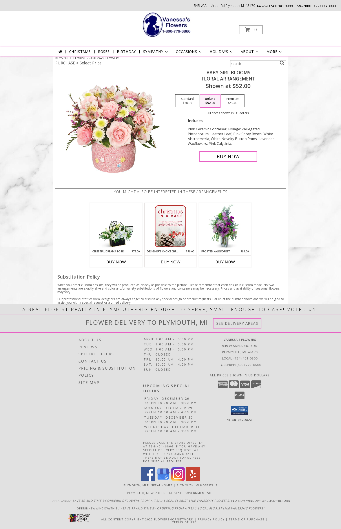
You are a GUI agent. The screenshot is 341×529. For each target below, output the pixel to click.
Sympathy (155, 51)
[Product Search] (253, 63)
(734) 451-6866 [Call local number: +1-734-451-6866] (281, 5)
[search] (282, 63)
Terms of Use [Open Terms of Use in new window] (184, 522)
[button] (251, 29)
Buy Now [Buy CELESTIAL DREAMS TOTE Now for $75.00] (116, 262)
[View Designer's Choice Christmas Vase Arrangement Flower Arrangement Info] (170, 226)
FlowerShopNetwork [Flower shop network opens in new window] (173, 519)
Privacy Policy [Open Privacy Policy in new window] (211, 519)
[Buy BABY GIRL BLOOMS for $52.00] (228, 156)
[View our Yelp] (193, 480)
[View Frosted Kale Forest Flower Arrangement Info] (225, 226)
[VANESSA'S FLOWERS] (170, 24)
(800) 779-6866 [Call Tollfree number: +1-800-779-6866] (249, 364)
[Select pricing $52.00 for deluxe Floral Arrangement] (210, 101)
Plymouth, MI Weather (146, 493)
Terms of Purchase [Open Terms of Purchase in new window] (246, 519)
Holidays (221, 51)
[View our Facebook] (148, 480)
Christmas (80, 51)
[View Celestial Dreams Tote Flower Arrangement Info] (116, 226)
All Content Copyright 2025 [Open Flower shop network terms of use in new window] (127, 519)
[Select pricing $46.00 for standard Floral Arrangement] (187, 101)
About (250, 51)
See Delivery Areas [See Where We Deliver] (237, 323)
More (274, 51)
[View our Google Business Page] (163, 480)
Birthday (126, 51)
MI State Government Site (191, 493)
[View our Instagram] (178, 480)
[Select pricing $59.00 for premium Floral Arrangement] (232, 101)
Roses (104, 51)
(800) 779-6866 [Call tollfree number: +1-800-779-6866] (324, 5)
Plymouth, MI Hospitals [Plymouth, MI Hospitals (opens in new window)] (197, 485)
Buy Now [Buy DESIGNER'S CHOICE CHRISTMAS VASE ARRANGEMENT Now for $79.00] (171, 262)
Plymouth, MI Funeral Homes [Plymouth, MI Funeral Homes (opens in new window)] (148, 485)
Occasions (189, 51)
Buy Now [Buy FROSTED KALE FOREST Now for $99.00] (225, 262)
